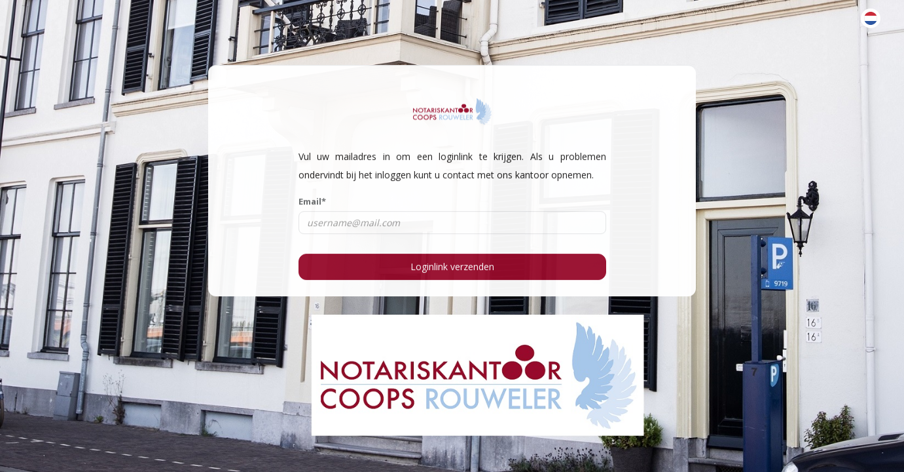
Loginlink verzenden (452, 266)
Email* (312, 201)
